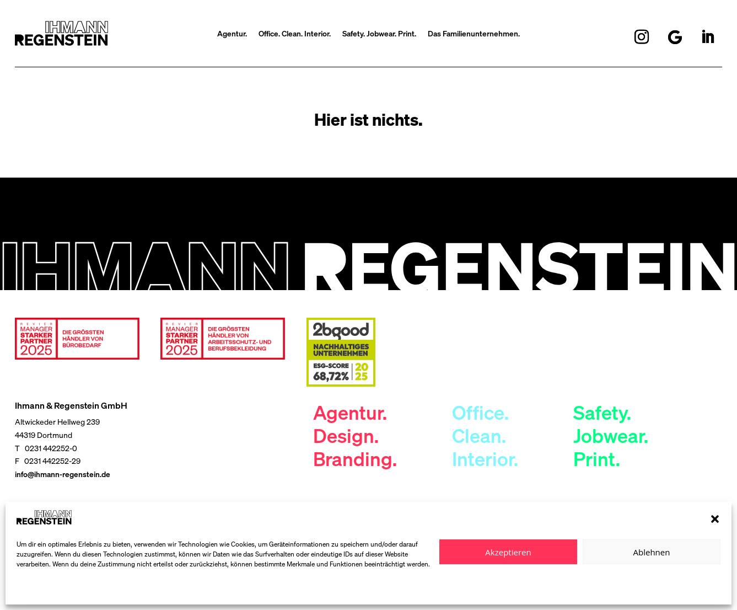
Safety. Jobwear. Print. (379, 34)
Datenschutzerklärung (50, 589)
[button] (714, 519)
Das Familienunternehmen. (474, 34)
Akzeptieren (508, 552)
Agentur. (232, 34)
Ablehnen (651, 552)
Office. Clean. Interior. (295, 34)
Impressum (104, 589)
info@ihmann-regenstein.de (62, 474)
